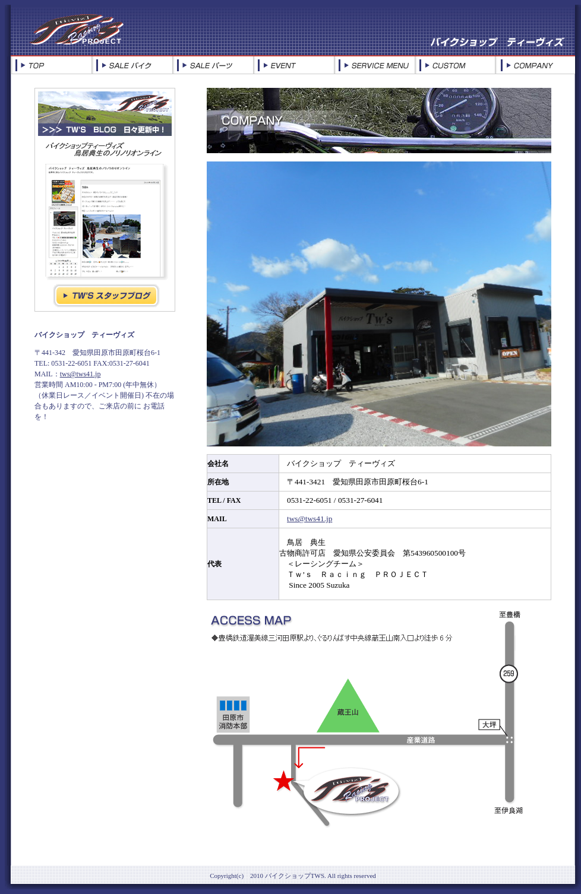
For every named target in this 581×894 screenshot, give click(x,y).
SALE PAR (212, 65)
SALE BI (131, 65)
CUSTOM (455, 65)
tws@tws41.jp (80, 374)
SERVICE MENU (374, 65)
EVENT (293, 65)
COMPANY (535, 65)
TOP (51, 65)
